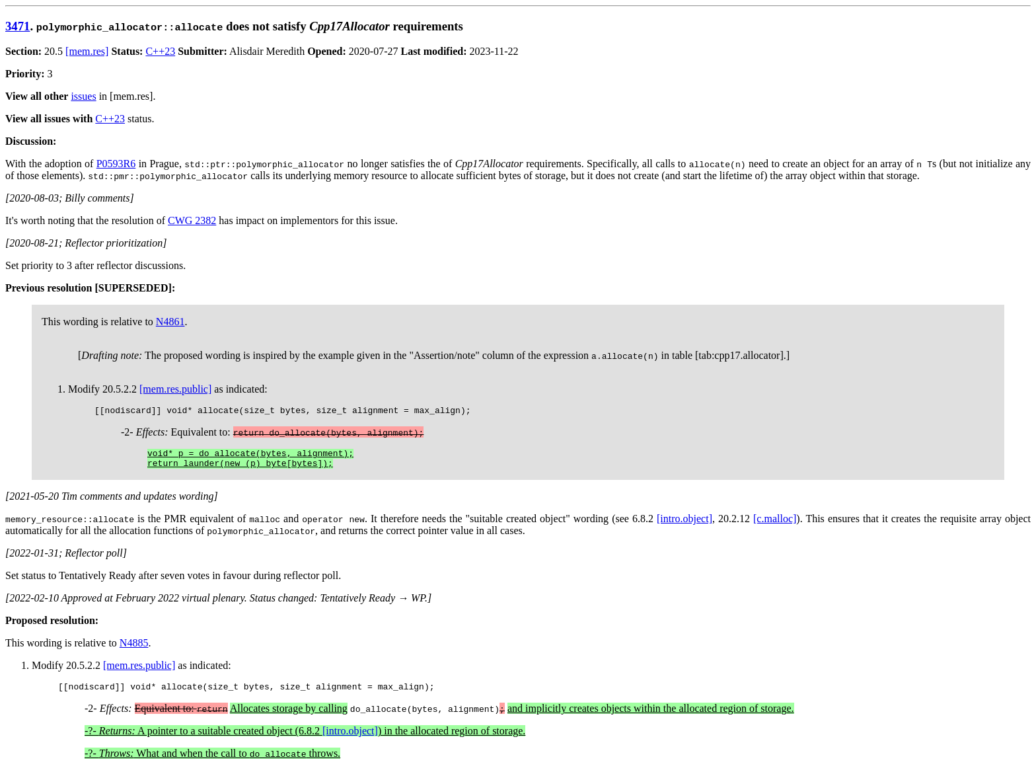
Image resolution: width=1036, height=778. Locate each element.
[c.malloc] (774, 524)
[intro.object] (684, 524)
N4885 (134, 648)
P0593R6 (116, 163)
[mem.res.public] (175, 389)
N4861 (170, 321)
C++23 (160, 51)
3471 (17, 26)
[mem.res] (86, 51)
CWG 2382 (192, 220)
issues (83, 96)
